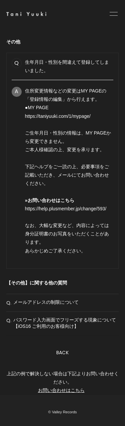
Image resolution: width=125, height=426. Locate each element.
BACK (62, 352)
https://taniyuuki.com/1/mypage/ (58, 116)
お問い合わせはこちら (61, 390)
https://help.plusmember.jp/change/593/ (65, 208)
